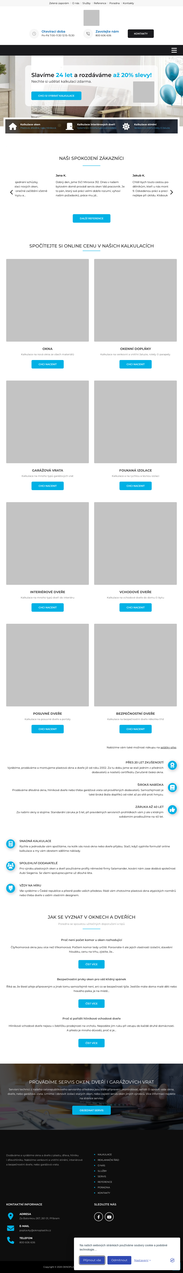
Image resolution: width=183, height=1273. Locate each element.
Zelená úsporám (59, 3)
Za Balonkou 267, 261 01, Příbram (39, 1218)
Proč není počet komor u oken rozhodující (91, 940)
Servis (102, 1176)
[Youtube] (109, 1216)
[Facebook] (98, 1216)
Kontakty (128, 3)
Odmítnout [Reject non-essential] (119, 1260)
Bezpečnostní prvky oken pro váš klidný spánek (91, 979)
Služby (86, 3)
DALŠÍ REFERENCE (91, 218)
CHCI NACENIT (48, 364)
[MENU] (174, 50)
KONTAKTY (141, 33)
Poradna (114, 3)
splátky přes (168, 747)
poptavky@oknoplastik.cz (35, 1230)
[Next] (171, 192)
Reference (100, 3)
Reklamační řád (108, 1160)
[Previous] (12, 192)
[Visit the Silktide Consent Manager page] (172, 1260)
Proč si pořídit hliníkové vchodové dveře (91, 1018)
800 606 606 (103, 35)
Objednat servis (92, 1110)
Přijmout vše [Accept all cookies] (92, 1260)
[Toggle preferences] (142, 1260)
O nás (75, 3)
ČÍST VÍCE (91, 964)
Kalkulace (105, 1154)
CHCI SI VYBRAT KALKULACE (56, 95)
